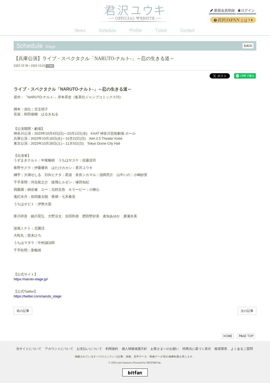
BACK (248, 46)
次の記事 (247, 311)
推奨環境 (220, 349)
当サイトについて (28, 349)
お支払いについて (89, 349)
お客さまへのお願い (165, 349)
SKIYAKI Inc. (154, 362)
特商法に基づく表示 (196, 349)
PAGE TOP (246, 336)
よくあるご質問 (242, 349)
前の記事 (23, 311)
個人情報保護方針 (134, 349)
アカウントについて (59, 349)
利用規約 (111, 349)
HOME (227, 336)
